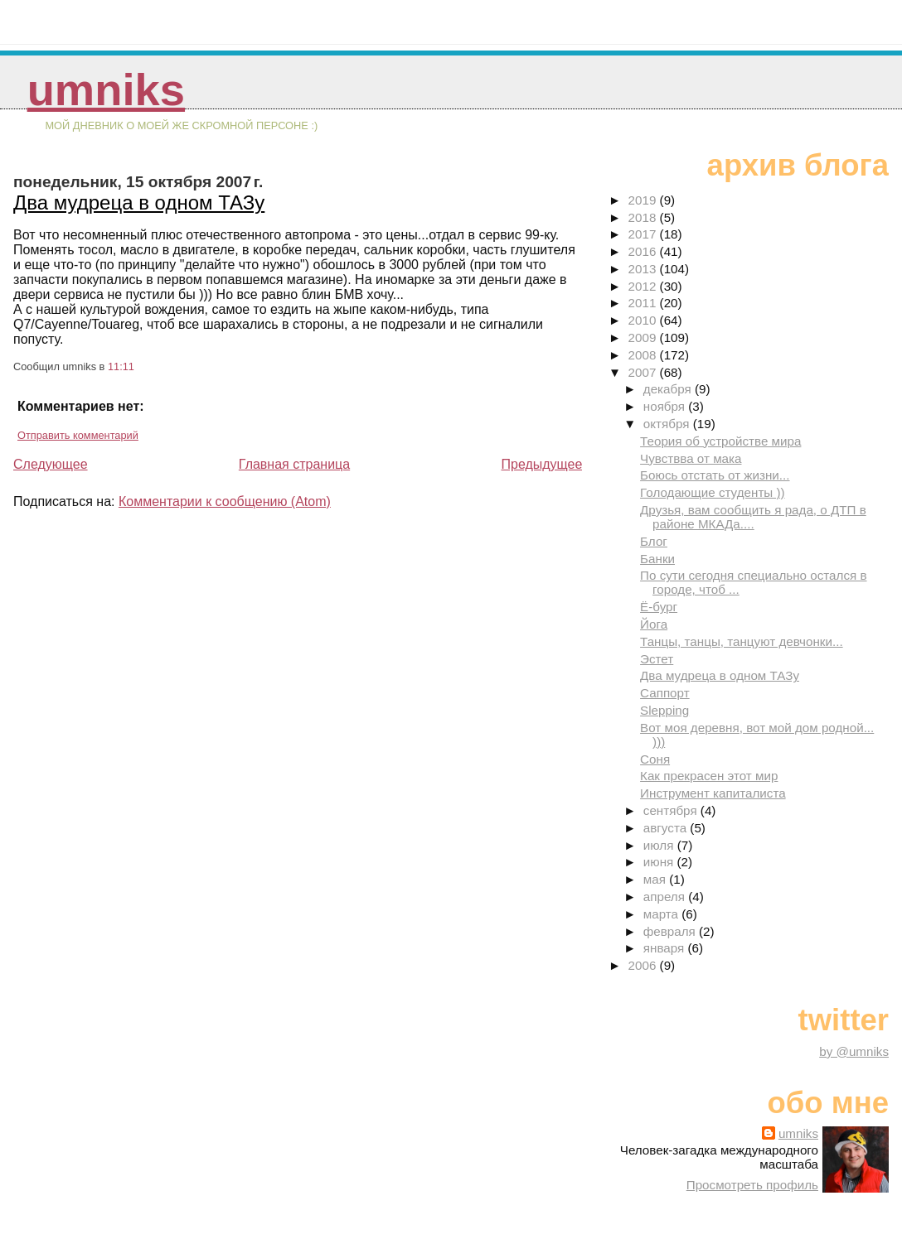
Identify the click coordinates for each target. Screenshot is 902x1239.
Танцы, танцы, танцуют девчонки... (741, 641)
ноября (665, 406)
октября (668, 424)
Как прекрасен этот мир (709, 776)
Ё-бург (658, 607)
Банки (657, 559)
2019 (644, 200)
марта (662, 914)
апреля (665, 896)
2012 (644, 286)
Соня (655, 759)
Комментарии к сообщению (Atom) (225, 501)
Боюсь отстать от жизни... (714, 475)
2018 (644, 217)
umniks (106, 90)
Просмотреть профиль (752, 1185)
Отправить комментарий (77, 435)
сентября (672, 810)
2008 (644, 355)
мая (656, 879)
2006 (644, 965)
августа (667, 828)
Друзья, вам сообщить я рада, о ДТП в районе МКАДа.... (753, 517)
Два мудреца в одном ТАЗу (138, 202)
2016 (644, 251)
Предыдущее (541, 464)
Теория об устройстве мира (720, 441)
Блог (653, 541)
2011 (644, 303)
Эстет (656, 659)
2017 (644, 234)
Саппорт (665, 693)
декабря (669, 389)
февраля (671, 931)
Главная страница (294, 464)
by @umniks (854, 1051)
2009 (644, 337)
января (665, 948)
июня (660, 862)
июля (660, 845)
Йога (653, 624)
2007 (644, 372)
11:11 (121, 366)
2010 (644, 320)
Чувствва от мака (690, 458)
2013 (644, 269)
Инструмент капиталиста (713, 793)
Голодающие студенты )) (712, 492)
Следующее (50, 464)
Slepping (664, 710)
